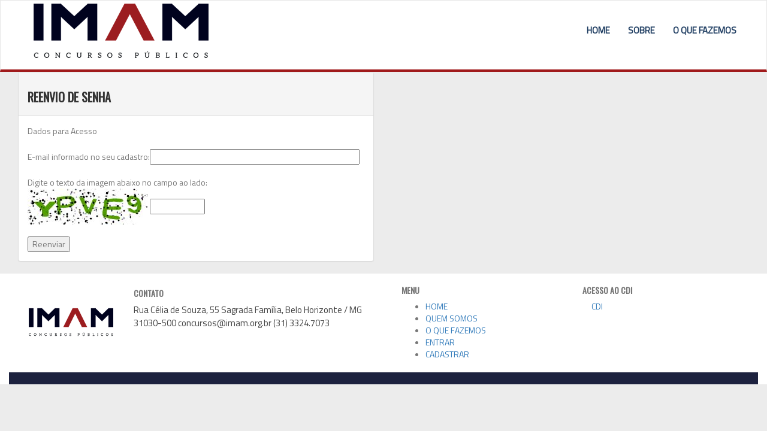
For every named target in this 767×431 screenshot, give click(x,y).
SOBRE (641, 30)
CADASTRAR (447, 354)
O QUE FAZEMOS (704, 30)
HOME (598, 30)
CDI (592, 306)
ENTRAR (440, 342)
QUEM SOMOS (451, 318)
